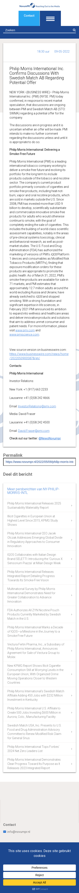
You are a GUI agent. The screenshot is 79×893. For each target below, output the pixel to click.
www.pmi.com (25, 330)
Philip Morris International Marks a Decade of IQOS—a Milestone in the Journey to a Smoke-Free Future (35, 631)
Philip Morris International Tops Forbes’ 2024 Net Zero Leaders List (33, 749)
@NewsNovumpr (50, 438)
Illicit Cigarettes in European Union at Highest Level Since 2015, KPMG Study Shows (32, 520)
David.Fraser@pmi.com (34, 430)
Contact (29, 15)
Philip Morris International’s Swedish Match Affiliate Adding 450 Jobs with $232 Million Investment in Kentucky (35, 695)
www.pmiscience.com (24, 334)
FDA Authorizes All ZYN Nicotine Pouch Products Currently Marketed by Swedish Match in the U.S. (34, 614)
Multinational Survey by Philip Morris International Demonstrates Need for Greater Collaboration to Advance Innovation (31, 595)
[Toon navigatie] (50, 18)
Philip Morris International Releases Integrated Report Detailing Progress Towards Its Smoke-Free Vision (31, 576)
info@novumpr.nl (16, 831)
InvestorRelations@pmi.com (37, 406)
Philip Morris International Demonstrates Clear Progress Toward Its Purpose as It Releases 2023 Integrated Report (34, 764)
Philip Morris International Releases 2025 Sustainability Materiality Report (34, 505)
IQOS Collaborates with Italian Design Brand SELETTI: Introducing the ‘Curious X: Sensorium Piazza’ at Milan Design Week (35, 559)
